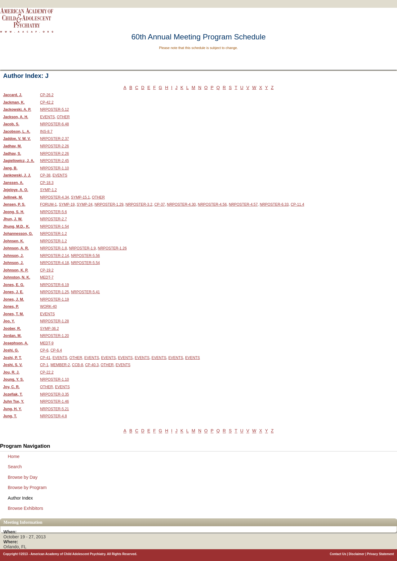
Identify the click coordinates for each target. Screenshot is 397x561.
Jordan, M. (12, 336)
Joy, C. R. (11, 387)
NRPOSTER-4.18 (54, 263)
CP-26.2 (47, 95)
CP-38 (45, 175)
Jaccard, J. (12, 95)
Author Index (20, 498)
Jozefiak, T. (13, 394)
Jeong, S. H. (13, 212)
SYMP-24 (84, 204)
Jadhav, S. (12, 153)
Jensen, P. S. (14, 204)
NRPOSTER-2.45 (54, 161)
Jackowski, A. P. (17, 109)
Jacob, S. (11, 124)
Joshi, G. (11, 350)
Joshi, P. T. (12, 358)
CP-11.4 (297, 204)
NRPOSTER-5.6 (53, 212)
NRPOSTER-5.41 (85, 292)
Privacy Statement (380, 554)
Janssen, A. (13, 183)
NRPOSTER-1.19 (54, 299)
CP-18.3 (47, 183)
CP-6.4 (56, 350)
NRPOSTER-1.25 (54, 292)
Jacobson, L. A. (16, 131)
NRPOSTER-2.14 (54, 256)
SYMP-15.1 (80, 197)
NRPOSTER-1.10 (54, 168)
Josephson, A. (15, 343)
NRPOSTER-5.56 (85, 256)
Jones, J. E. (13, 292)
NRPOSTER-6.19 (54, 285)
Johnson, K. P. (15, 270)
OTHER (63, 117)
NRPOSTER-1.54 (54, 226)
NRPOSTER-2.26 (54, 146)
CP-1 (44, 365)
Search (15, 466)
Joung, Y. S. (13, 379)
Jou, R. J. (11, 372)
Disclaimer (356, 554)
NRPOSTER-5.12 (54, 109)
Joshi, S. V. (12, 365)
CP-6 (44, 350)
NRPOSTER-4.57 (243, 204)
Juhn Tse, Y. (13, 401)
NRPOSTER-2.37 (54, 139)
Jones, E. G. (13, 285)
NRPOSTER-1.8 (53, 248)
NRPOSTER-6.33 (274, 204)
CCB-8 (77, 365)
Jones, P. (11, 306)
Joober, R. (12, 328)
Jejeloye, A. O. (15, 190)
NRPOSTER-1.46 (54, 401)
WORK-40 (48, 306)
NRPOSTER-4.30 (181, 204)
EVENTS (47, 117)
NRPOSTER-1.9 (82, 248)
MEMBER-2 (60, 365)
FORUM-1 (48, 204)
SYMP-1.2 (48, 190)
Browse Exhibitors (25, 508)
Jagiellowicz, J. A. (18, 161)
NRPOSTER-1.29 (109, 204)
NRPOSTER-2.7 (53, 219)
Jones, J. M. (13, 299)
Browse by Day (23, 477)
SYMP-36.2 (49, 328)
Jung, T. (10, 416)
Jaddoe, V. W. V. (17, 139)
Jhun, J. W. (12, 219)
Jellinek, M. (13, 197)
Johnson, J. (13, 256)
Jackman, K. (14, 102)
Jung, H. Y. (12, 409)
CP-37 (159, 204)
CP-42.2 (47, 102)
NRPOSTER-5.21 (54, 409)
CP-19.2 (47, 270)
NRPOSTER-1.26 (112, 248)
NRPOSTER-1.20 (54, 336)
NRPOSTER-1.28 (54, 321)
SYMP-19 (67, 204)
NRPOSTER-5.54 (85, 263)
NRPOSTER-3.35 (54, 394)
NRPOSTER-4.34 (54, 197)
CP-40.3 (92, 365)
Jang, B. (10, 168)
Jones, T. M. (13, 314)
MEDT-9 (47, 343)
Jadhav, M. (12, 146)
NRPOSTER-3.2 (139, 204)
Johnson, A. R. (16, 248)
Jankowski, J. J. (17, 175)
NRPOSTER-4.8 (53, 416)
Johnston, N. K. (16, 277)
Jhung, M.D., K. (16, 226)
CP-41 (45, 358)
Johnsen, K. (13, 241)
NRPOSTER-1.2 (53, 233)
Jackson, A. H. (15, 117)
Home (14, 456)
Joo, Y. (9, 321)
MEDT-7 (47, 277)
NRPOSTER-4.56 (212, 204)
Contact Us (338, 554)
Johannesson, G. (18, 233)
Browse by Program (27, 487)
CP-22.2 (47, 372)
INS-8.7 (46, 131)
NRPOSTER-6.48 (54, 124)
